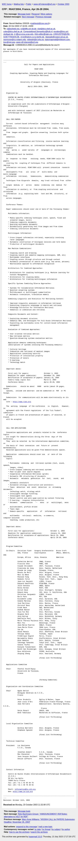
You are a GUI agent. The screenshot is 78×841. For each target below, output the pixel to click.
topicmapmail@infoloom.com (57, 40)
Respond (36, 14)
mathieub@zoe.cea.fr (40, 23)
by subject (56, 829)
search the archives (39, 832)
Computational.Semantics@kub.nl (37, 31)
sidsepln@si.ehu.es (35, 40)
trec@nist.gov (9, 42)
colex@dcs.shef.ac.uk (12, 31)
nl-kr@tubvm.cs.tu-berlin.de (32, 37)
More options (46, 14)
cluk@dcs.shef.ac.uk (46, 29)
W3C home (7, 4)
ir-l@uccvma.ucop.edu (23, 34)
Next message (28, 17)
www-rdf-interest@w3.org (44, 4)
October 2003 (63, 4)
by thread (46, 829)
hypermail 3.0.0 (35, 837)
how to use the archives (19, 832)
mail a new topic (45, 827)
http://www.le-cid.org (23, 792)
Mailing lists (19, 4)
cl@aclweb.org (13, 29)
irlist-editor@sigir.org (43, 34)
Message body (24, 14)
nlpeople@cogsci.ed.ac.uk (56, 37)
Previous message (44, 17)
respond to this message (26, 827)
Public (28, 4)
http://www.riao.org (22, 402)
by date (37, 829)
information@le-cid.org (25, 789)
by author (66, 829)
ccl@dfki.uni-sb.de (28, 29)
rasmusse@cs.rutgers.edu (14, 40)
